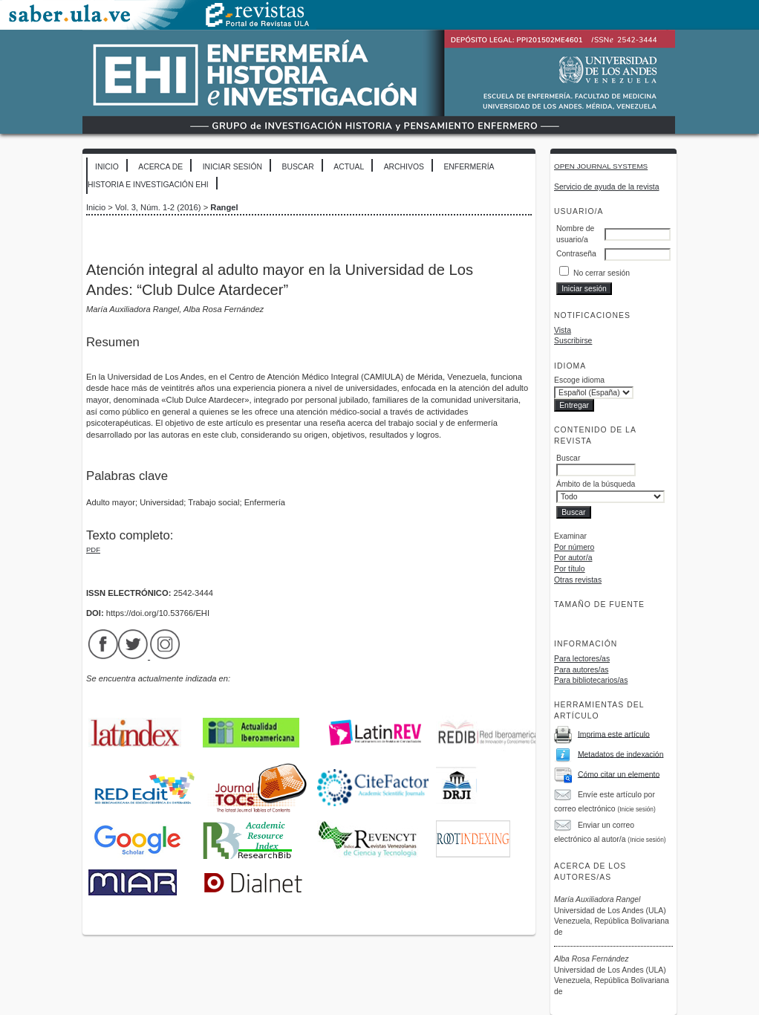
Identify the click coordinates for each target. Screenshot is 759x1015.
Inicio (107, 167)
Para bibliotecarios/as (591, 680)
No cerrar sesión (601, 273)
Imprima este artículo (614, 734)
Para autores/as (581, 670)
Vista (562, 330)
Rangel (224, 207)
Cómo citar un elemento (618, 774)
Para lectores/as (582, 659)
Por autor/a (573, 558)
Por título (569, 569)
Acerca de (160, 167)
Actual (348, 167)
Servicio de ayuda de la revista (606, 187)
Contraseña (576, 254)
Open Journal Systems (601, 166)
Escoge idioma (579, 380)
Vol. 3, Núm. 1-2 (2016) (158, 207)
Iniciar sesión (232, 167)
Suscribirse (573, 341)
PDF (93, 549)
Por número (574, 547)
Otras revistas (578, 580)
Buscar (297, 167)
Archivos (404, 167)
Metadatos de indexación (621, 754)
